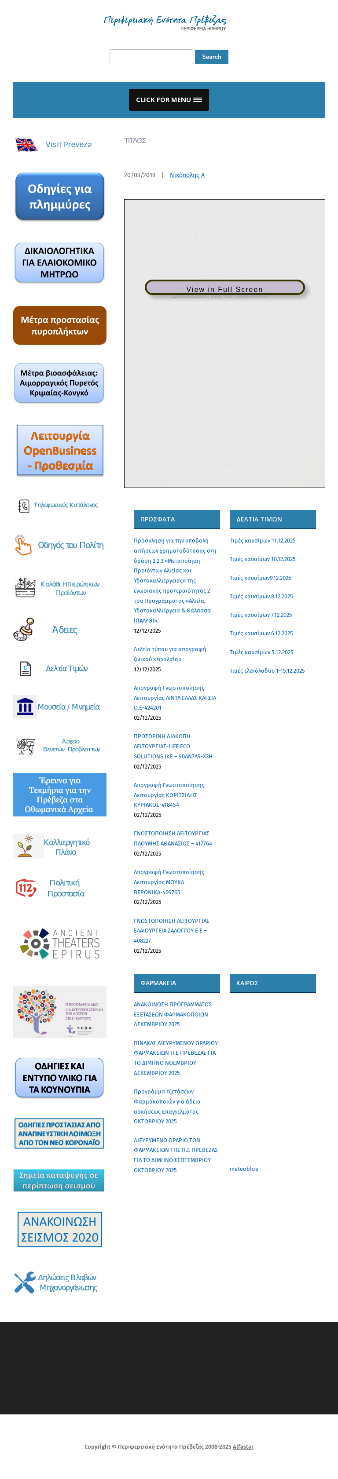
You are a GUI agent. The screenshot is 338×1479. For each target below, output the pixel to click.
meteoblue (244, 1169)
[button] (169, 100)
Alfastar (243, 1446)
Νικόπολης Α (187, 175)
